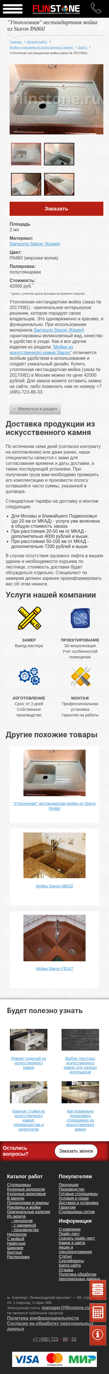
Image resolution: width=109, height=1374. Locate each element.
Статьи (65, 1256)
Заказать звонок (76, 1151)
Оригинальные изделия (28, 1211)
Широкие (15, 1248)
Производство (71, 1189)
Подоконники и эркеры (28, 1202)
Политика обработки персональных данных (79, 1276)
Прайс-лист (69, 1233)
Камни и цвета (72, 1242)
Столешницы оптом (77, 1211)
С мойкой (15, 1239)
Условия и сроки (74, 1198)
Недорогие (17, 1234)
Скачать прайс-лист (77, 1238)
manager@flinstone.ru (66, 1307)
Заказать (56, 209)
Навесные (16, 1243)
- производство (25, 1230)
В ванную (15, 1198)
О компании (69, 1229)
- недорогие (22, 1220)
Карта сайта (70, 1265)
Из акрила (16, 1216)
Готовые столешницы (78, 1193)
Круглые (14, 1252)
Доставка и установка (79, 1202)
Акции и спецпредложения (75, 1249)
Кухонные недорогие (26, 1189)
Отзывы (66, 1270)
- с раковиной (23, 1225)
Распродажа (18, 1257)
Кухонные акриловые (26, 1193)
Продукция (69, 1184)
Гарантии (67, 1207)
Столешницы (19, 1184)
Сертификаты (71, 1260)
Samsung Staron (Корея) (35, 243)
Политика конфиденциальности (43, 1318)
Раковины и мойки (24, 1207)
